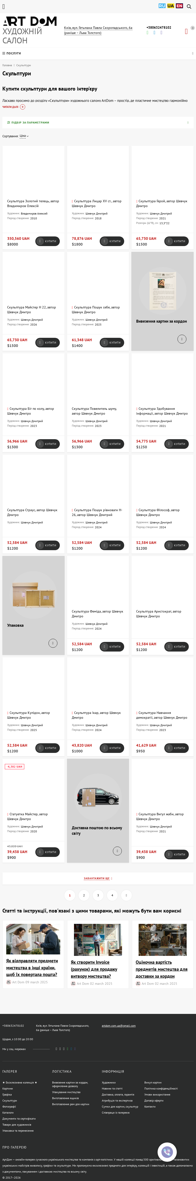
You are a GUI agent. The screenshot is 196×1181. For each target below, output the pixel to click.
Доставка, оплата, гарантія (118, 1094)
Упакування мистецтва (66, 1092)
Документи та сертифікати (19, 1118)
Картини (7, 1088)
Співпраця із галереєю (116, 1112)
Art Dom (18, 982)
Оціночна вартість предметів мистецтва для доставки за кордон (162, 969)
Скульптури (9, 1100)
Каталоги (8, 1112)
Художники (109, 1082)
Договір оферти (154, 1100)
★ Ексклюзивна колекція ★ (19, 1082)
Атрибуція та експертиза (117, 1100)
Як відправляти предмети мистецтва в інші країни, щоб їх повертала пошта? (32, 968)
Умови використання (157, 1094)
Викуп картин (152, 1082)
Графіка (7, 1094)
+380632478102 (159, 27)
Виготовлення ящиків (65, 1098)
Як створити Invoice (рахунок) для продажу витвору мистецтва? (94, 969)
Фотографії (9, 1106)
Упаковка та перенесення (18, 1130)
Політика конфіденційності (161, 1088)
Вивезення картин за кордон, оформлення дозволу (70, 1084)
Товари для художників (16, 1124)
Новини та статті (112, 1088)
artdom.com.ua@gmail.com (119, 1025)
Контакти (150, 1106)
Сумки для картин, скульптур (120, 1106)
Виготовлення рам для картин (70, 1104)
